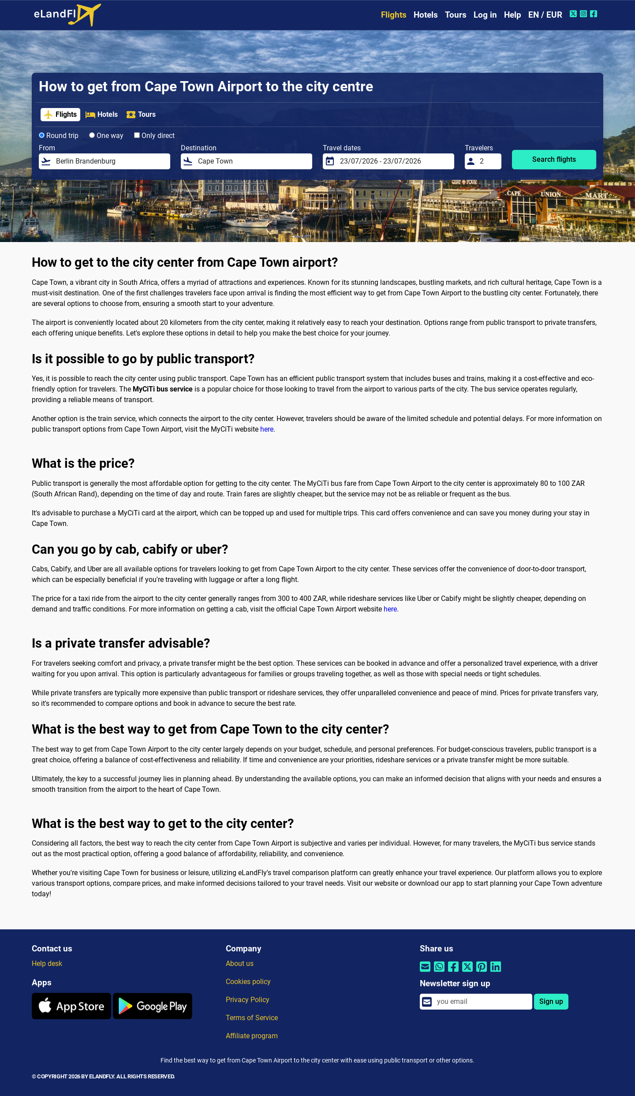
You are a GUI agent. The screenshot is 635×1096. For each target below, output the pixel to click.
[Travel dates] (394, 161)
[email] (482, 1002)
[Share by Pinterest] (481, 972)
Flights (394, 15)
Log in (485, 15)
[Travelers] (488, 161)
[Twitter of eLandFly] (574, 14)
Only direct (154, 135)
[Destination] (252, 161)
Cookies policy (248, 981)
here (266, 429)
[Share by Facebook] (453, 972)
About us (240, 963)
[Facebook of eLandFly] (595, 14)
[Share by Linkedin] (495, 972)
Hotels (426, 15)
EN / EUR (545, 15)
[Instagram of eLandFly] (584, 14)
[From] (110, 161)
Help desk (47, 963)
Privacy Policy (247, 999)
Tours (456, 15)
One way (106, 135)
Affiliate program (252, 1036)
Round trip (58, 135)
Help (512, 15)
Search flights (554, 159)
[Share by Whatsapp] (439, 972)
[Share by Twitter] (467, 972)
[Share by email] (425, 972)
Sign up (551, 1001)
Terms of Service (252, 1018)
